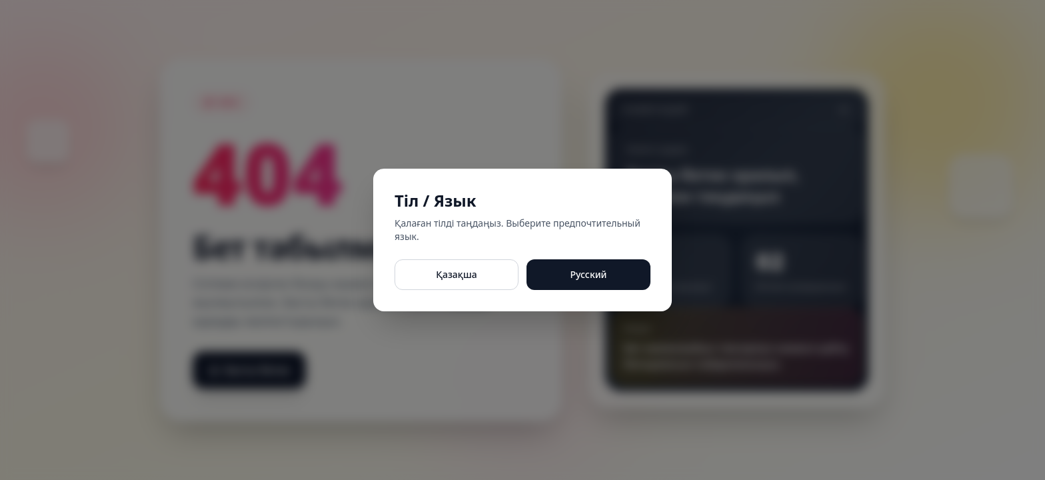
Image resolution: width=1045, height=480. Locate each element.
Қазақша (456, 274)
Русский (588, 274)
